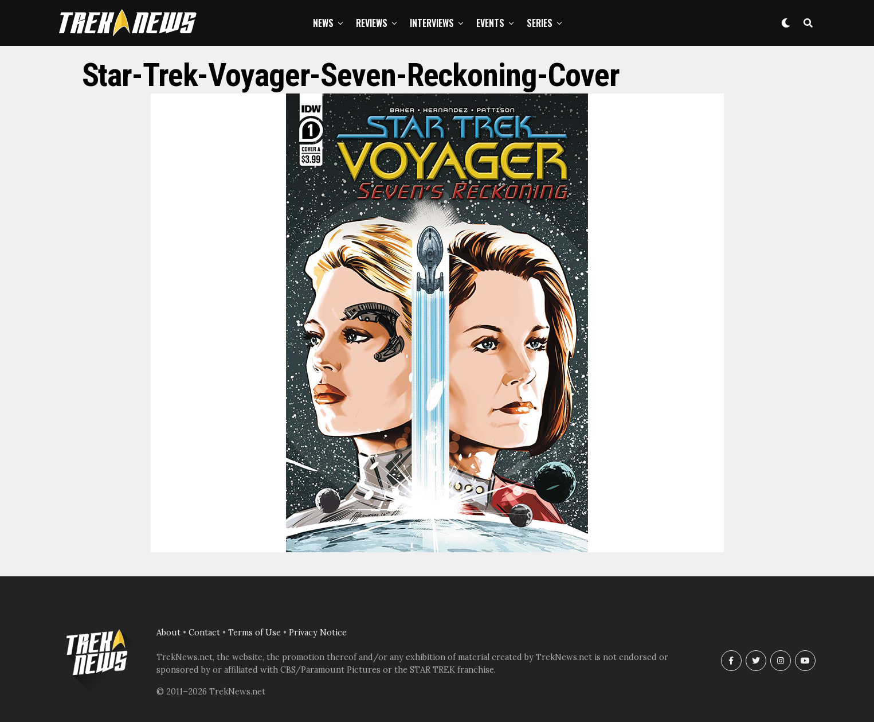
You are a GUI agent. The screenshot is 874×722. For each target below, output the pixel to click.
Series (539, 23)
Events (490, 23)
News (323, 23)
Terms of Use (254, 632)
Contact (204, 632)
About (168, 632)
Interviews (432, 23)
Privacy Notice (318, 632)
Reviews (371, 23)
